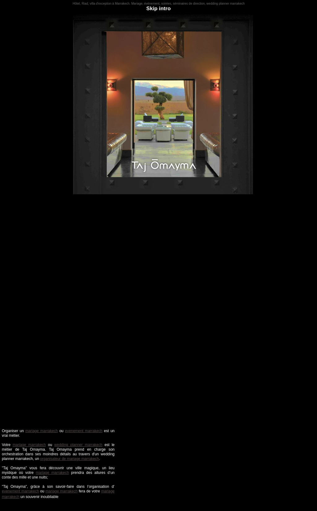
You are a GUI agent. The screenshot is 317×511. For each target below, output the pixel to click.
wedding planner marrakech (78, 445)
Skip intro (158, 8)
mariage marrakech (41, 431)
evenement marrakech (83, 431)
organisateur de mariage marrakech (69, 459)
